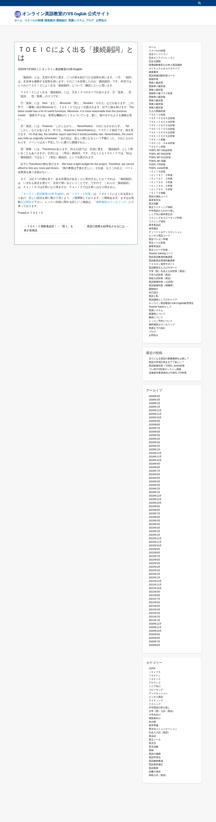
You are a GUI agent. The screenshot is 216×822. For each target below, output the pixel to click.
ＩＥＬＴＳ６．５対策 (160, 182)
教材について (156, 317)
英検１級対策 (156, 82)
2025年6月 (154, 431)
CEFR (152, 668)
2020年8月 (154, 638)
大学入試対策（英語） (160, 274)
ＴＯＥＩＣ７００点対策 (162, 129)
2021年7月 (154, 598)
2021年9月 (154, 591)
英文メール (155, 739)
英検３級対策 (156, 100)
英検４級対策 (156, 104)
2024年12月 (155, 453)
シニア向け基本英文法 (160, 214)
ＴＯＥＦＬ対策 (157, 146)
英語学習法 (155, 757)
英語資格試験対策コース (162, 75)
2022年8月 (154, 552)
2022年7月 (154, 556)
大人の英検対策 (157, 111)
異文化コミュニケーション (163, 729)
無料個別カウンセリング (162, 324)
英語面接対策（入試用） (162, 281)
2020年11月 (155, 627)
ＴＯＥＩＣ (36, 212)
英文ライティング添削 (160, 207)
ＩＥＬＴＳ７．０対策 (160, 178)
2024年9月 (154, 463)
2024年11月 (155, 456)
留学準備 (153, 725)
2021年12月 (155, 581)
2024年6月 (154, 474)
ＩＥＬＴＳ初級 (157, 193)
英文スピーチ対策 (158, 249)
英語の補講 (155, 753)
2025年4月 (154, 438)
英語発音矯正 (156, 764)
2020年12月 (155, 623)
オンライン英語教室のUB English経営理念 (171, 303)
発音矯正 (153, 228)
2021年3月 (154, 613)
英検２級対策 (156, 89)
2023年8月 (154, 510)
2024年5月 (154, 478)
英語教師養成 (156, 761)
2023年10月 (155, 502)
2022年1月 (154, 577)
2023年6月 (154, 517)
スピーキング (156, 689)
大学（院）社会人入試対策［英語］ (168, 271)
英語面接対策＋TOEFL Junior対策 (167, 365)
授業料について (157, 313)
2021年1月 (154, 620)
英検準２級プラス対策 (160, 93)
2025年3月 (154, 442)
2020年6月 (154, 645)
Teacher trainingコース (161, 253)
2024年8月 (154, 467)
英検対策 (153, 79)
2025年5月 (154, 435)
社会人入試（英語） (159, 732)
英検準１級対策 (157, 86)
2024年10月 (155, 460)
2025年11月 (155, 414)
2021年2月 (154, 616)
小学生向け (155, 714)
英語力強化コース (158, 196)
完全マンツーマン (158, 54)
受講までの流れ (157, 328)
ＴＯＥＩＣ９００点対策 (162, 121)
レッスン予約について (160, 321)
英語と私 (153, 296)
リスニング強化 (157, 221)
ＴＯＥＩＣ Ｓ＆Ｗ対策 (162, 143)
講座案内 (50, 20)
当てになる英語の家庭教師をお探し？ (169, 358)
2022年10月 (155, 545)
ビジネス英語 (156, 696)
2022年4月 (154, 566)
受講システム (76, 20)
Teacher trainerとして (160, 306)
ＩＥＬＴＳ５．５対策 (160, 189)
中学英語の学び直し (159, 707)
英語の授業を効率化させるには (106, 226)
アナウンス (155, 682)
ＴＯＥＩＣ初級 (157, 139)
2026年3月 (154, 399)
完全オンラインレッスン (162, 57)
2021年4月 (154, 609)
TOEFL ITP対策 (157, 164)
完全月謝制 (155, 61)
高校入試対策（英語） (160, 278)
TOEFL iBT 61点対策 (160, 157)
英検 (151, 750)
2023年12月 (155, 495)
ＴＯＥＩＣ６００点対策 (162, 132)
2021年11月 (155, 584)
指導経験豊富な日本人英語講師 (165, 65)
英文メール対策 (157, 242)
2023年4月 (154, 524)
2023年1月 (154, 534)
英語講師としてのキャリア (163, 299)
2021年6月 (154, 602)
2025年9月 (154, 421)
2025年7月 (154, 428)
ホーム (18, 20)
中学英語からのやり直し (162, 210)
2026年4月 (154, 396)
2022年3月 (154, 570)
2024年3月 (154, 485)
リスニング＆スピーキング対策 (165, 217)
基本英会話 (155, 225)
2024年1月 (154, 492)
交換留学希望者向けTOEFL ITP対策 (168, 372)
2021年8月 (154, 595)
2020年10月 (155, 630)
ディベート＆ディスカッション (165, 232)
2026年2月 (154, 403)
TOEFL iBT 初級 (157, 161)
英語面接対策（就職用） (162, 285)
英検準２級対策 (157, 97)
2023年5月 (154, 520)
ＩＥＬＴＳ (155, 672)
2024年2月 (154, 488)
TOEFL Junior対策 (158, 168)
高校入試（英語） (158, 775)
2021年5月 (154, 606)
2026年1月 (154, 406)
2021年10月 (155, 588)
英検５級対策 (156, 107)
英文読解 (153, 203)
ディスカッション (158, 693)
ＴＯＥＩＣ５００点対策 (162, 136)
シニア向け (155, 686)
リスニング (155, 704)
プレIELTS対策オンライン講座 (165, 369)
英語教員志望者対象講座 (162, 260)
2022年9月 (154, 549)
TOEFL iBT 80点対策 (160, 153)
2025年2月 (154, 446)
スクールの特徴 (33, 20)
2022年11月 (155, 542)
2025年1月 (154, 449)
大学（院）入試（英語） (162, 711)
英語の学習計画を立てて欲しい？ (166, 362)
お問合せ (101, 20)
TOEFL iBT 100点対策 (160, 150)
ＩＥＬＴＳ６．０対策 (160, 185)
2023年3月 (154, 527)
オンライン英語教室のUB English (62, 69)
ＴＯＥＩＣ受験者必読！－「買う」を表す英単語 (48, 228)
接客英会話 (155, 246)
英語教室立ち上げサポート (163, 267)
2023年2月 (154, 531)
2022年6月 (154, 559)
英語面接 (153, 768)
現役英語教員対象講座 (160, 257)
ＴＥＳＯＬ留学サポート (162, 264)
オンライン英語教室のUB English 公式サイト (66, 13)
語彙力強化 (155, 771)
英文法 (152, 743)
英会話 (152, 736)
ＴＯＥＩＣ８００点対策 (162, 125)
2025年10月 (155, 417)
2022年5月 (154, 563)
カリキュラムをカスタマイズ (164, 68)
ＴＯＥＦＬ (155, 675)
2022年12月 (155, 538)
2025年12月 (155, 410)
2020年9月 (154, 634)
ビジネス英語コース (159, 235)
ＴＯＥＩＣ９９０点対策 (162, 118)
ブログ (90, 20)
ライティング (156, 700)
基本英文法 (155, 200)
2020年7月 (154, 641)
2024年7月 (154, 470)
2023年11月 (155, 499)
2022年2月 (154, 574)
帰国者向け (155, 718)
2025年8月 (154, 424)
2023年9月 (154, 506)
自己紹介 (153, 292)
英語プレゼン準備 (158, 239)
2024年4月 (154, 481)
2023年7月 (154, 513)
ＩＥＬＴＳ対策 (157, 171)
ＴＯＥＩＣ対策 (157, 114)
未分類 (152, 721)
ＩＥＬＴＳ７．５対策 (160, 175)
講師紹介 (61, 20)
